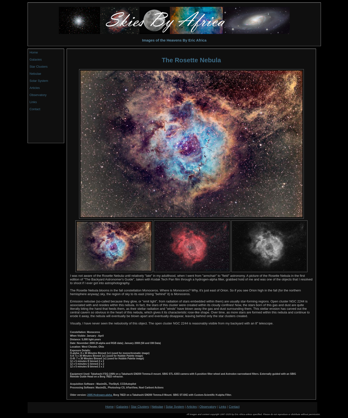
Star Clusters (39, 66)
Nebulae (35, 73)
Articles (35, 88)
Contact (35, 109)
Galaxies (36, 59)
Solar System (39, 81)
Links (33, 102)
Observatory (38, 95)
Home (34, 52)
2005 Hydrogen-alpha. (100, 395)
